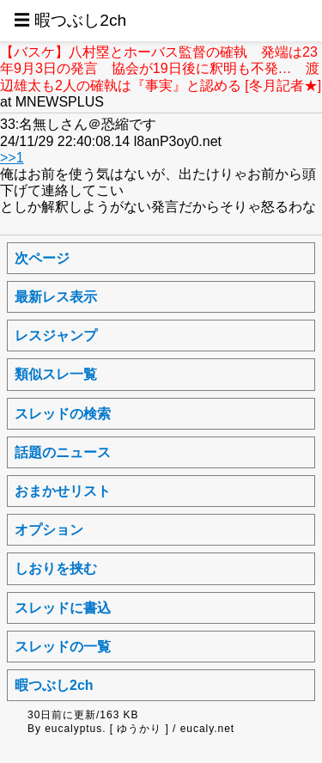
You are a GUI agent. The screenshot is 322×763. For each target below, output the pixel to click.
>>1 (12, 157)
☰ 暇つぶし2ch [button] (70, 20)
